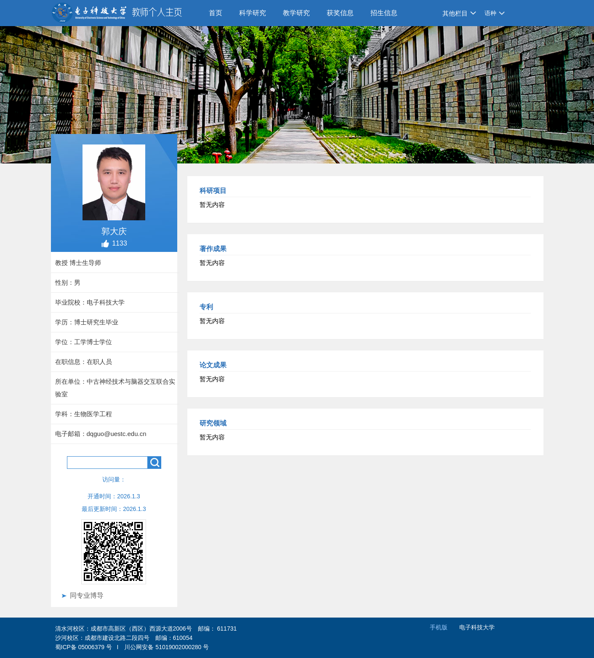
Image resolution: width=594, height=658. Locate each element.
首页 (215, 12)
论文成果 (213, 365)
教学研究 (296, 12)
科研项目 (213, 190)
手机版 (438, 627)
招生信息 (383, 12)
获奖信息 (340, 12)
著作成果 (213, 248)
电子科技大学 (477, 627)
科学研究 (252, 12)
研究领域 (213, 423)
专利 (206, 306)
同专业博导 (87, 595)
